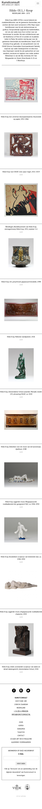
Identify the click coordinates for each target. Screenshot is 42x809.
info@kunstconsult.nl (21, 714)
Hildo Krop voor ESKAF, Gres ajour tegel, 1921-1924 (21, 172)
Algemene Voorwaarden (21, 742)
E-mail (21, 754)
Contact (21, 735)
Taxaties (21, 732)
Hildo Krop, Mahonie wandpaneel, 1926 (21, 337)
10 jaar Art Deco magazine (21, 739)
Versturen (21, 764)
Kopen (21, 725)
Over (21, 722)
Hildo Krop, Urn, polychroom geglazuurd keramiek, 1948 (21, 282)
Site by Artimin (21, 796)
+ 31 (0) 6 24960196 (21, 711)
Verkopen (21, 729)
